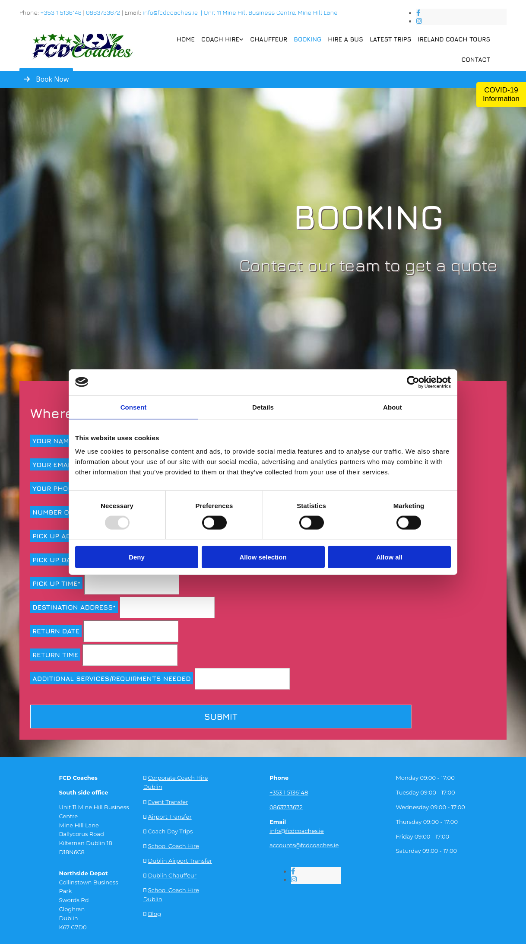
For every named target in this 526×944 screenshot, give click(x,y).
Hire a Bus (347, 38)
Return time (55, 654)
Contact (476, 59)
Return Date (55, 631)
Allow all (389, 557)
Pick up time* (56, 583)
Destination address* (74, 607)
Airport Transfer (170, 815)
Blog (154, 912)
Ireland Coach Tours (454, 38)
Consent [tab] (133, 406)
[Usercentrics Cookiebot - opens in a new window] (413, 381)
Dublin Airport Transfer (180, 858)
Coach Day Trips (170, 829)
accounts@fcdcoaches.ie (304, 844)
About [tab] (392, 406)
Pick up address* (64, 536)
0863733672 (103, 12)
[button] (46, 79)
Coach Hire (222, 38)
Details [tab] (263, 406)
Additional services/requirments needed (111, 678)
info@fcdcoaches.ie (296, 829)
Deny (137, 557)
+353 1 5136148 (61, 12)
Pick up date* (57, 559)
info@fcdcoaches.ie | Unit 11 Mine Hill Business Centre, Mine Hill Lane (240, 12)
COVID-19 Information (501, 94)
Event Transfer (168, 800)
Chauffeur (271, 38)
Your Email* (53, 464)
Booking (309, 38)
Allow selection (262, 557)
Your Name (52, 441)
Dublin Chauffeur (172, 873)
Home (188, 38)
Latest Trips (391, 38)
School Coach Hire (173, 844)
